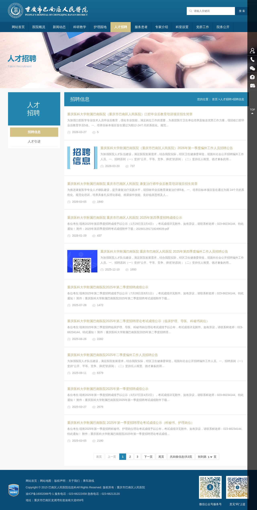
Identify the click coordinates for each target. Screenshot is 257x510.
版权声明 (59, 480)
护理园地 (100, 27)
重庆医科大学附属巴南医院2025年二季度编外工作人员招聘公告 (112, 355)
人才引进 (34, 141)
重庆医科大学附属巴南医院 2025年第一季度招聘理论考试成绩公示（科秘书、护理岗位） (130, 422)
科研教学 (79, 27)
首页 (215, 99)
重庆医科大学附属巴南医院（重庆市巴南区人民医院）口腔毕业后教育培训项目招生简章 (130, 114)
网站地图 (45, 480)
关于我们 (74, 480)
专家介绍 (161, 27)
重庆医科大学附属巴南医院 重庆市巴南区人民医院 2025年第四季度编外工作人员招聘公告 (164, 251)
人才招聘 (120, 27)
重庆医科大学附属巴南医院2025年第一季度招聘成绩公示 (107, 389)
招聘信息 (34, 132)
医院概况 (38, 27)
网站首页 (18, 27)
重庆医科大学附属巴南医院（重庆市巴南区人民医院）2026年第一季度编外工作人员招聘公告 (166, 148)
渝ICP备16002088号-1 (40, 493)
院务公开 (223, 27)
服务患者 (141, 27)
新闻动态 (59, 27)
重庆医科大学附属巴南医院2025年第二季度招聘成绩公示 (107, 287)
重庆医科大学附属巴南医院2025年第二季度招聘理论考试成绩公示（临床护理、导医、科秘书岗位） (138, 321)
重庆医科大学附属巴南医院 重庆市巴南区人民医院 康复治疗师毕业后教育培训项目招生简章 (132, 183)
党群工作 (202, 27)
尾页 (161, 456)
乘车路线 (88, 480)
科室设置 (182, 27)
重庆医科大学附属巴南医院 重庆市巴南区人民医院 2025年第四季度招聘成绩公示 (124, 217)
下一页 (148, 456)
